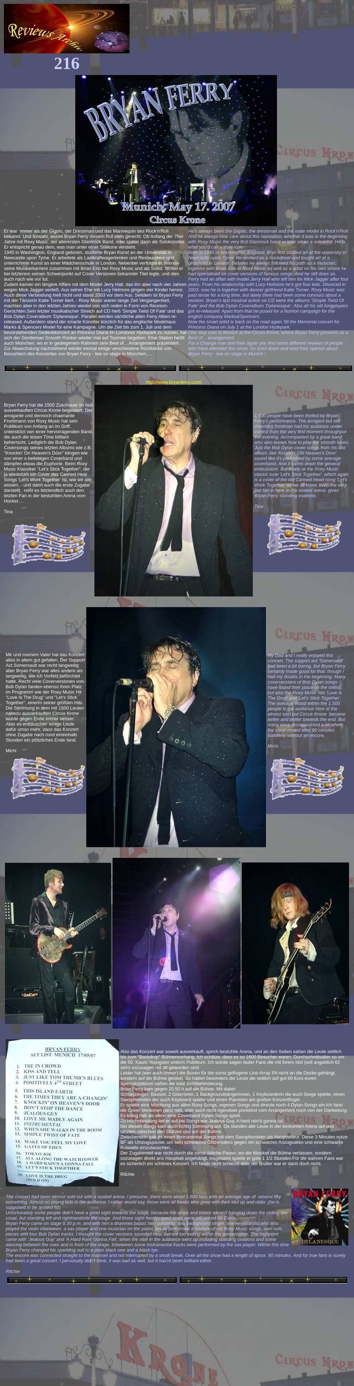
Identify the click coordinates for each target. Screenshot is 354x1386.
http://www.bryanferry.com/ (174, 382)
